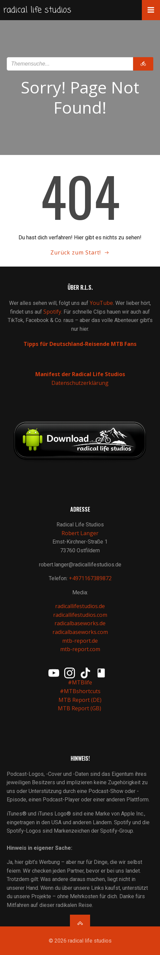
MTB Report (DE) (80, 700)
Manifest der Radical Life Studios (80, 374)
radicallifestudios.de (80, 606)
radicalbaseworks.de (80, 623)
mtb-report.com (80, 649)
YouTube (101, 303)
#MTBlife (80, 682)
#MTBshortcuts (80, 691)
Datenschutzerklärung (80, 383)
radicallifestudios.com (80, 615)
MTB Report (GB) (80, 708)
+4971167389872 (90, 578)
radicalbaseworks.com (80, 632)
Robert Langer (80, 533)
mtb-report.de (80, 640)
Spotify (52, 311)
